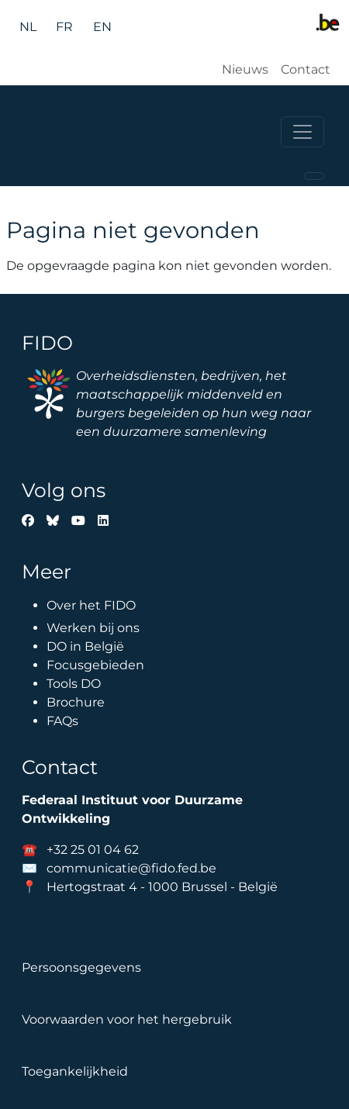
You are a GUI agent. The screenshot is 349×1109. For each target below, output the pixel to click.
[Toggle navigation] (302, 131)
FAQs (62, 720)
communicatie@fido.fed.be (131, 868)
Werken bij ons (93, 627)
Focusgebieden (95, 665)
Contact (305, 69)
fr (64, 26)
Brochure (76, 702)
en (102, 26)
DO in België (85, 646)
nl (27, 26)
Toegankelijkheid (75, 1071)
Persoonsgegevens (81, 967)
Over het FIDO (91, 605)
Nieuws (245, 69)
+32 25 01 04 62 (93, 849)
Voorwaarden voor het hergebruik (127, 1019)
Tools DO (74, 683)
